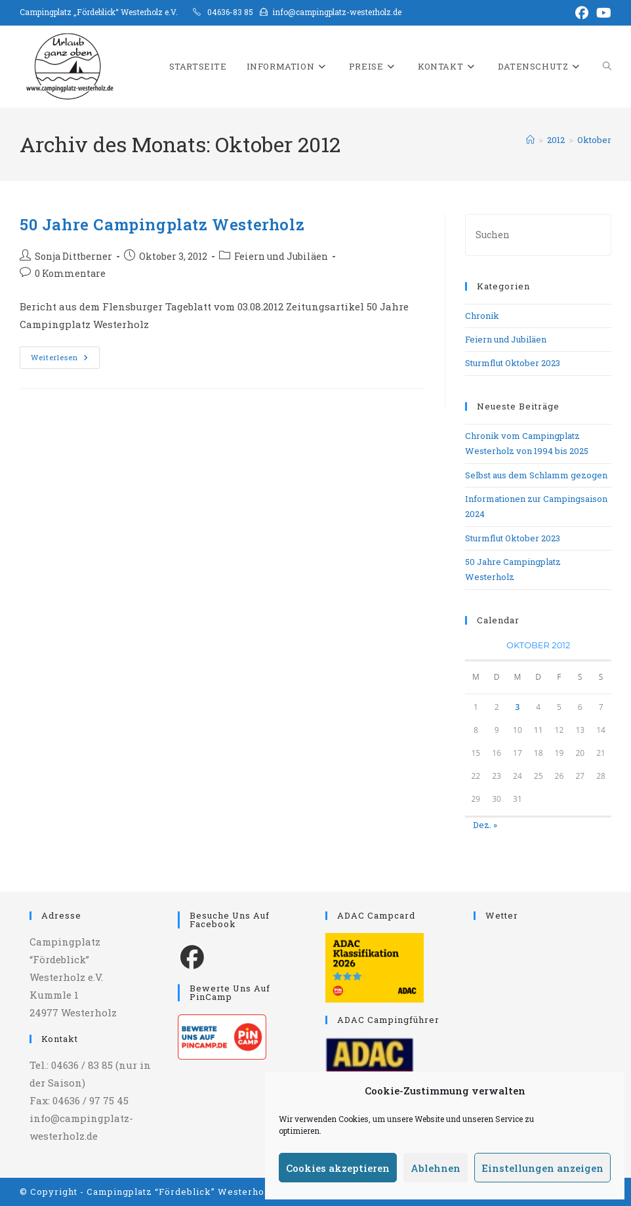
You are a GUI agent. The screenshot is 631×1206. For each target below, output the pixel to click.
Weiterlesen (65, 360)
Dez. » (485, 825)
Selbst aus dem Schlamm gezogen (536, 475)
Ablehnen (435, 1168)
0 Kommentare (70, 273)
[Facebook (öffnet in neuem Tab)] (581, 13)
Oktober (594, 140)
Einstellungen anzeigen (542, 1168)
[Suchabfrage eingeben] (538, 234)
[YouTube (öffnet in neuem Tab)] (601, 13)
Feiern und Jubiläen (281, 256)
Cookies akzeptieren (338, 1168)
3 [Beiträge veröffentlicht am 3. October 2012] (517, 707)
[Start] (530, 140)
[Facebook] (192, 956)
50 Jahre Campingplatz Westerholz (162, 224)
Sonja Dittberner (73, 256)
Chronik (482, 316)
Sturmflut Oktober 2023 (512, 363)
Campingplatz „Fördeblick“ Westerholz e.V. (99, 12)
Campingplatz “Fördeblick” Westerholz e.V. (190, 1191)
